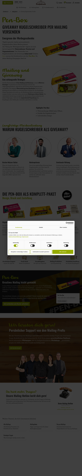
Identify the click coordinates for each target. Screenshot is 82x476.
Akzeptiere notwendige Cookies (19, 251)
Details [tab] (41, 227)
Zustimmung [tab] (18, 227)
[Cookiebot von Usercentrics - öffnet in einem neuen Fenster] (66, 223)
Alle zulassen (62, 251)
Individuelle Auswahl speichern (41, 251)
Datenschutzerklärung (15, 236)
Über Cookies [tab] (63, 227)
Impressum (25, 236)
